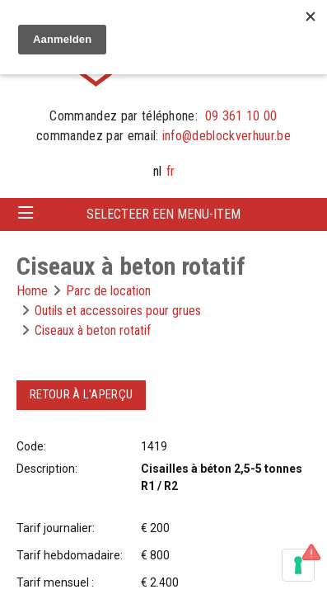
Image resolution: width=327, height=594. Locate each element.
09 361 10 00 (241, 116)
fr (170, 171)
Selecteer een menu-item (163, 214)
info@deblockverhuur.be (226, 136)
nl (157, 171)
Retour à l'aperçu (81, 394)
